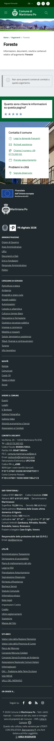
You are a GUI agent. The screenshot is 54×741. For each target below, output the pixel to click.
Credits (5, 609)
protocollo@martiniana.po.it (21, 457)
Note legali (7, 600)
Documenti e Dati (10, 256)
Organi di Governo (10, 242)
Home (5, 37)
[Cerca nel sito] (46, 12)
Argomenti (15, 37)
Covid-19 (6, 375)
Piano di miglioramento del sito (16, 563)
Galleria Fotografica (11, 414)
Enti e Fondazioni (10, 260)
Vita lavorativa (9, 350)
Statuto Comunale (10, 591)
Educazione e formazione (13, 318)
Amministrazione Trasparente (16, 554)
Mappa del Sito (9, 623)
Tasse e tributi (8, 380)
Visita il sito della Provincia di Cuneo (19, 643)
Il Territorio (7, 409)
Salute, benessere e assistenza (16, 336)
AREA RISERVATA (25, 736)
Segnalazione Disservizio (13, 577)
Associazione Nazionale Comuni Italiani (20, 662)
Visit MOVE (7, 676)
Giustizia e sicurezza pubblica (15, 322)
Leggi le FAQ (8, 568)
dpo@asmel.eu (15, 540)
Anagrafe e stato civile (12, 295)
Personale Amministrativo (14, 265)
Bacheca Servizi (9, 586)
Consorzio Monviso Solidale (15, 653)
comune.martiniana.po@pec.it (22, 453)
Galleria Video (8, 419)
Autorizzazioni (8, 304)
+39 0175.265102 (14, 443)
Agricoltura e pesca (11, 285)
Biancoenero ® (29, 729)
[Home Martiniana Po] (25, 12)
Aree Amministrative (11, 247)
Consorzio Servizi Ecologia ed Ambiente (20, 657)
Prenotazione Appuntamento (16, 572)
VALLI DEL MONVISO (12, 680)
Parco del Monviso (10, 648)
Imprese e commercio (12, 327)
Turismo (5, 345)
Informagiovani (9, 666)
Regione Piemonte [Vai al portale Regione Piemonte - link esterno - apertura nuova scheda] (10, 3)
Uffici (4, 251)
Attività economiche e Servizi (16, 423)
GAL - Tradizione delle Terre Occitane (19, 671)
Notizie (5, 366)
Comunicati (7, 370)
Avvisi (4, 384)
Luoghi (5, 405)
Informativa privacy (11, 595)
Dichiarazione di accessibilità (15, 558)
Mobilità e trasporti (11, 332)
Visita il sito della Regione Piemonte (19, 639)
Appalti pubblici (9, 299)
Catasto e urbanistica (12, 308)
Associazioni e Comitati (13, 428)
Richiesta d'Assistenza (12, 581)
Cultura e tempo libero (12, 313)
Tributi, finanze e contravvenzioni (17, 341)
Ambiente (6, 290)
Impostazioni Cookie (11, 604)
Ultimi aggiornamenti (12, 614)
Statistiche (7, 618)
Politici (5, 270)
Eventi (5, 400)
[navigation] (5, 12)
